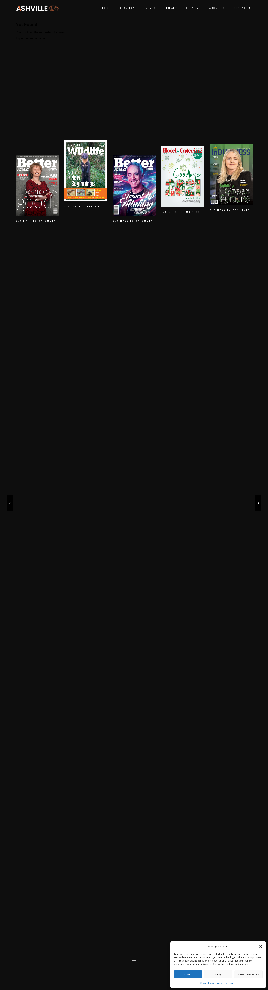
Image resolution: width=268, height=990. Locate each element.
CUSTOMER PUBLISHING (83, 206)
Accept (188, 974)
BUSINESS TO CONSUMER (36, 221)
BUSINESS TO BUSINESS (180, 212)
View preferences (248, 974)
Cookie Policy (207, 983)
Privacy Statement (225, 983)
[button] (261, 946)
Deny (218, 974)
